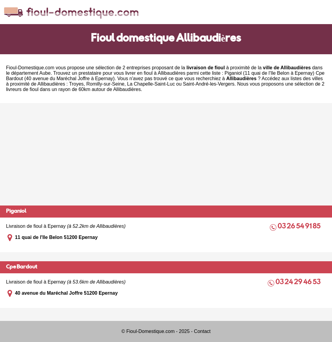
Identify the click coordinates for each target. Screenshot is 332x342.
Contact (202, 331)
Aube (44, 73)
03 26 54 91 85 (299, 227)
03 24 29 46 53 (298, 282)
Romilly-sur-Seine (105, 83)
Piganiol (16, 211)
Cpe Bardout (21, 267)
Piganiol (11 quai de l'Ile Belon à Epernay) (269, 73)
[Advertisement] (166, 154)
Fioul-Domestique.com (30, 67)
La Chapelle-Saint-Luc (151, 83)
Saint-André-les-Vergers (209, 83)
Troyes (76, 83)
